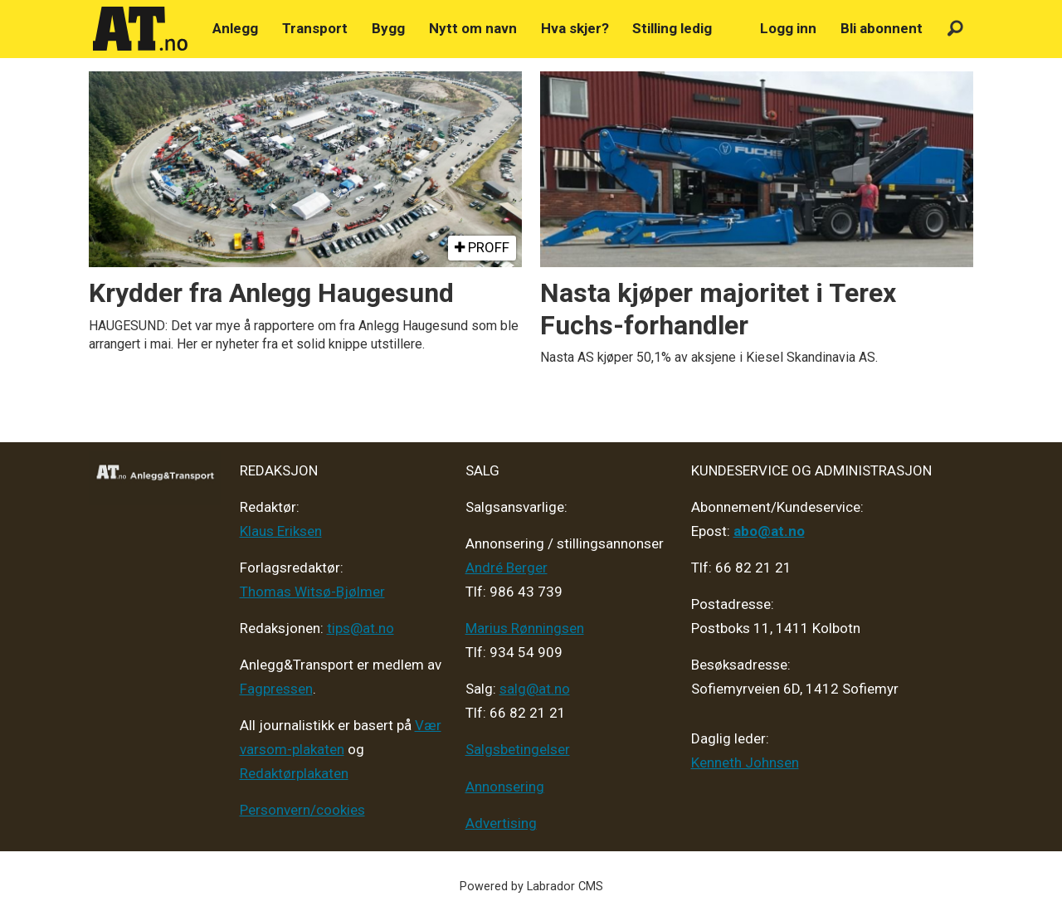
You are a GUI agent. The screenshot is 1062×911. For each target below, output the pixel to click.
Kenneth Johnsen (745, 762)
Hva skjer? (575, 28)
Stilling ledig (672, 28)
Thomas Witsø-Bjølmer (312, 591)
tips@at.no (360, 628)
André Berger (506, 567)
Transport (315, 28)
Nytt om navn (473, 28)
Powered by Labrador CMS (531, 886)
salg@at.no (534, 688)
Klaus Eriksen (281, 531)
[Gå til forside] (140, 29)
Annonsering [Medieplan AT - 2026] (504, 786)
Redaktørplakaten (294, 773)
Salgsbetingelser (517, 749)
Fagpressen (276, 688)
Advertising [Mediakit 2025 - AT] (501, 823)
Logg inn (788, 28)
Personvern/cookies (302, 809)
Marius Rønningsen (524, 628)
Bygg (388, 28)
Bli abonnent (881, 28)
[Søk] (955, 29)
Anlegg (235, 28)
